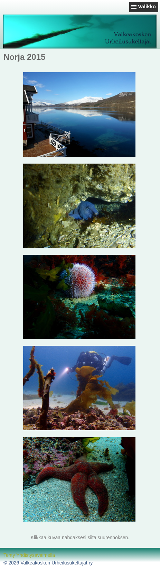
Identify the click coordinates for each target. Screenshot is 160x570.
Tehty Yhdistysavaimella (29, 555)
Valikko (147, 6)
